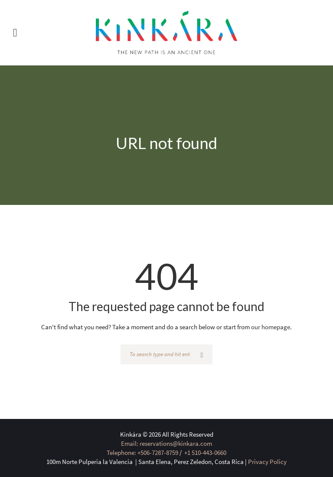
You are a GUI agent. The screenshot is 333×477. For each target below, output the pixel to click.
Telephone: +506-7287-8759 (142, 452)
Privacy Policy (267, 462)
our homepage (270, 327)
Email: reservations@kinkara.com (166, 443)
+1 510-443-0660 (204, 452)
